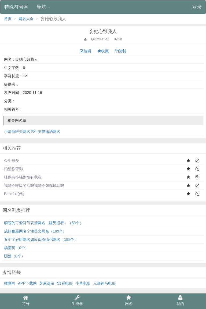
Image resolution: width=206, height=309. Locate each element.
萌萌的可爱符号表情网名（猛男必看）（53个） (43, 223)
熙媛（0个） (14, 256)
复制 (120, 51)
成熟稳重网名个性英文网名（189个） (35, 231)
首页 (8, 19)
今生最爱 (11, 160)
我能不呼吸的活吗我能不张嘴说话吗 (34, 185)
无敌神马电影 (104, 283)
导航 (43, 7)
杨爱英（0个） (16, 248)
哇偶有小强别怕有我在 (23, 177)
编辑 (86, 51)
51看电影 (65, 283)
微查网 (9, 283)
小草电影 (82, 283)
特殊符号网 (16, 7)
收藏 (104, 51)
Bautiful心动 (14, 194)
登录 (197, 7)
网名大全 (26, 19)
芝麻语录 (46, 283)
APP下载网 (27, 283)
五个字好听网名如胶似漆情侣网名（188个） (41, 239)
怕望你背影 (13, 169)
